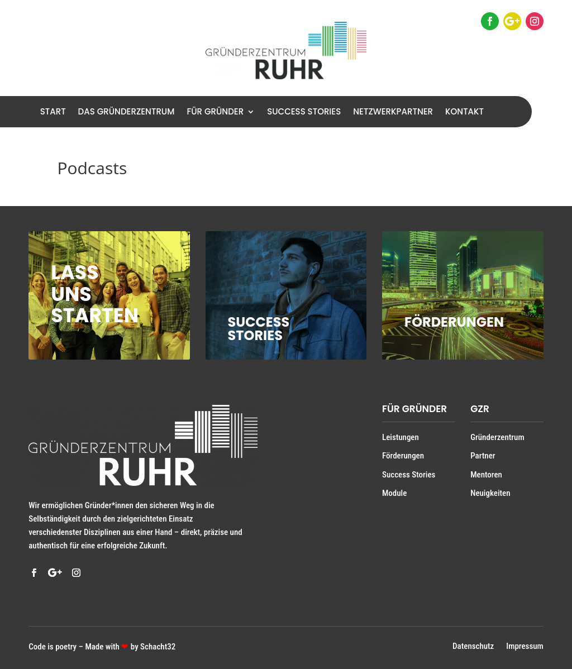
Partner (482, 456)
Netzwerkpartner (393, 112)
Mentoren (486, 475)
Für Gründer (215, 112)
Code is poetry (52, 647)
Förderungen (403, 456)
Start (53, 112)
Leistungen (400, 437)
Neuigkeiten (490, 493)
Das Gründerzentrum (126, 112)
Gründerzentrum (497, 437)
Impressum (524, 647)
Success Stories (304, 112)
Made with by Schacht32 (130, 647)
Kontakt (464, 112)
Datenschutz (473, 647)
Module (394, 493)
